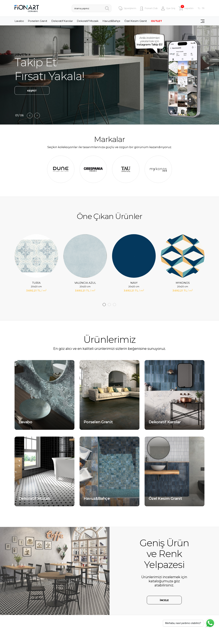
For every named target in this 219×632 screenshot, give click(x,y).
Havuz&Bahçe (111, 21)
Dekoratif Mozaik (87, 21)
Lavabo (19, 21)
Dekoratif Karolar (62, 21)
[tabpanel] (36, 268)
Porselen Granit (37, 21)
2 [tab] (109, 304)
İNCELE (164, 600)
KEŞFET (32, 90)
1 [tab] (104, 304)
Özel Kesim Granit (135, 21)
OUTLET (156, 21)
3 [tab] (114, 304)
